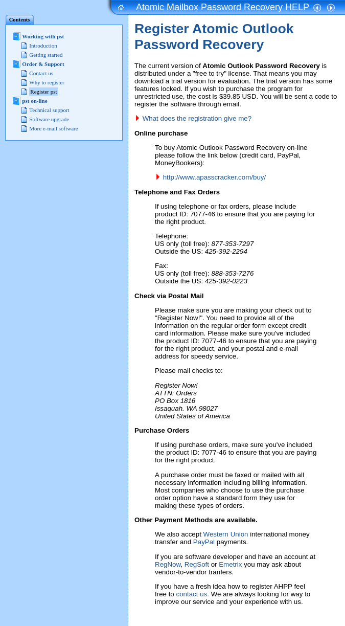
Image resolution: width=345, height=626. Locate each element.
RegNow (167, 564)
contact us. (192, 594)
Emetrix (230, 564)
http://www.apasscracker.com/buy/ (214, 177)
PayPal (204, 542)
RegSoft (197, 564)
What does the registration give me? (197, 118)
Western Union (225, 534)
